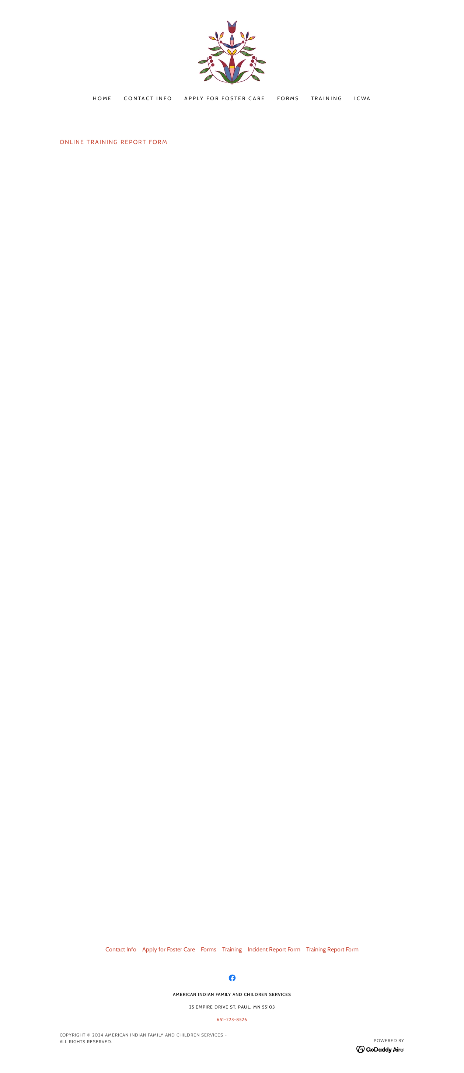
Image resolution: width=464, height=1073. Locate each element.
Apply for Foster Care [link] (224, 98)
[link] (232, 52)
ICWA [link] (362, 98)
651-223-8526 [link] (232, 1019)
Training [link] (326, 98)
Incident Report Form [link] (274, 949)
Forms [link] (288, 98)
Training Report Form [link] (332, 949)
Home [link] (102, 98)
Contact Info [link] (148, 98)
